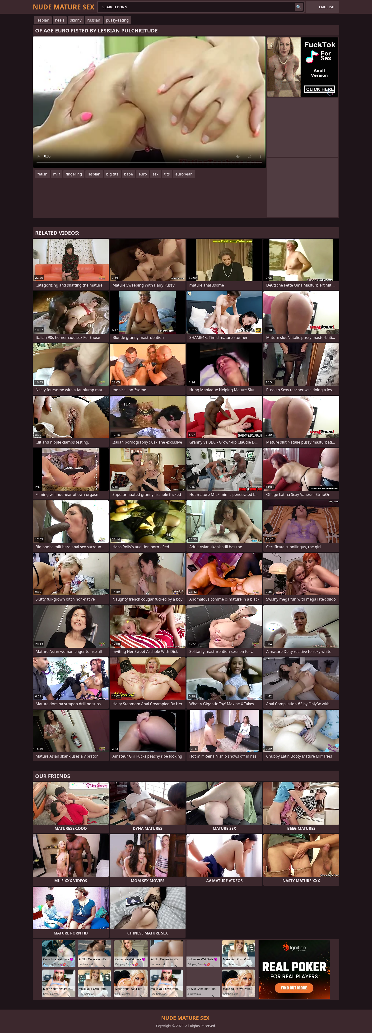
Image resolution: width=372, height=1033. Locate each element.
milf (56, 174)
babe (128, 174)
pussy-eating (117, 20)
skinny (75, 20)
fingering (74, 174)
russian (93, 20)
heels (60, 20)
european (184, 174)
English (327, 6)
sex (155, 174)
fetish (42, 174)
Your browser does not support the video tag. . (149, 102)
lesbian (43, 20)
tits (167, 174)
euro (143, 174)
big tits (112, 174)
